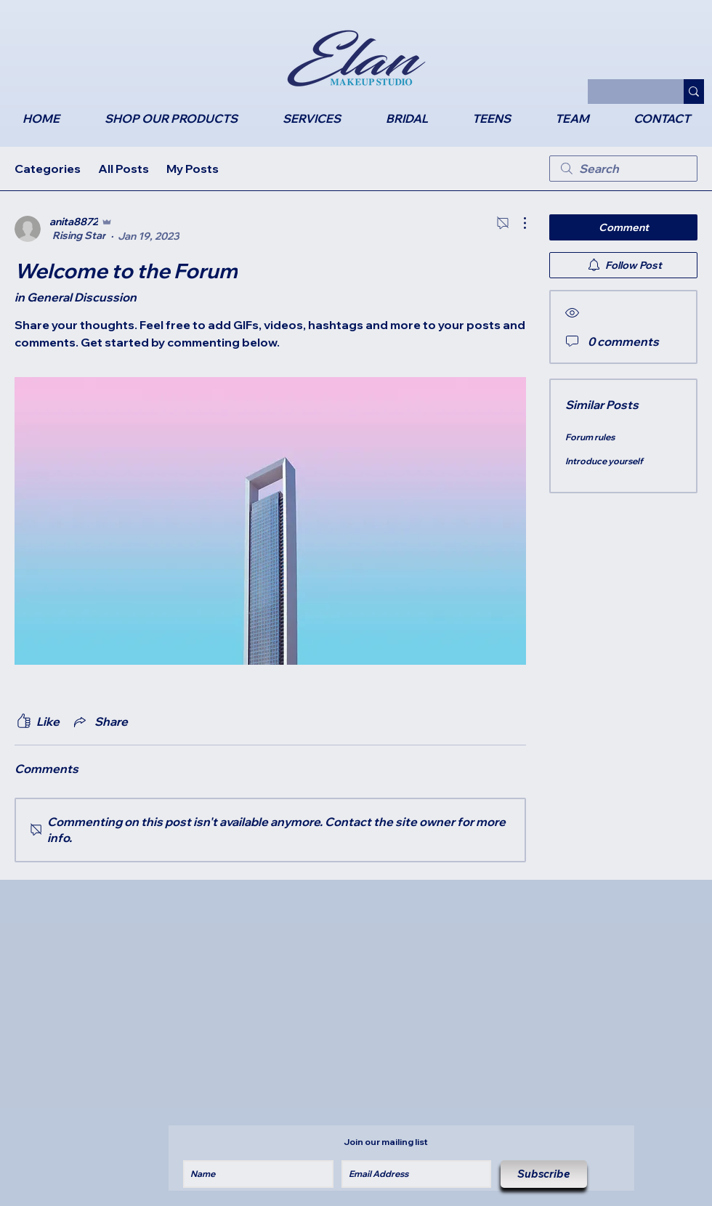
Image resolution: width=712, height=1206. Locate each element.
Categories (48, 168)
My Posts (192, 168)
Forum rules (590, 437)
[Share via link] (99, 721)
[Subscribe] (544, 1174)
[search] (623, 168)
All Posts (123, 168)
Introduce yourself (604, 461)
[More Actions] (517, 223)
